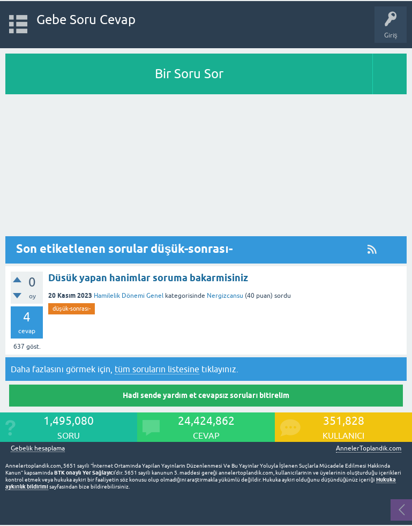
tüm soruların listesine (157, 369)
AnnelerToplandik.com (368, 448)
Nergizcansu (225, 295)
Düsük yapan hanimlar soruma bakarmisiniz (148, 277)
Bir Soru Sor (189, 73)
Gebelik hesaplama (38, 448)
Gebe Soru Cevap (86, 19)
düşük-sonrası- (72, 308)
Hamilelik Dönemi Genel (128, 295)
